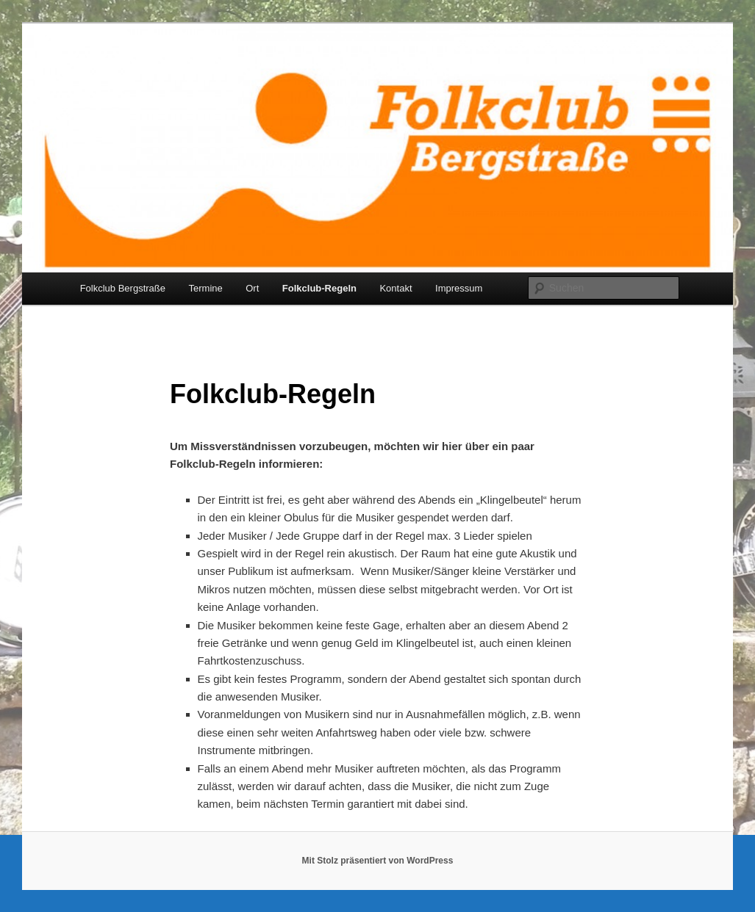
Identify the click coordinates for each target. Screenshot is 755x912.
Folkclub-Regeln (319, 288)
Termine (206, 288)
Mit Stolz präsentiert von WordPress (378, 860)
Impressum (458, 288)
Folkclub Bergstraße (122, 288)
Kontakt (395, 288)
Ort (252, 288)
